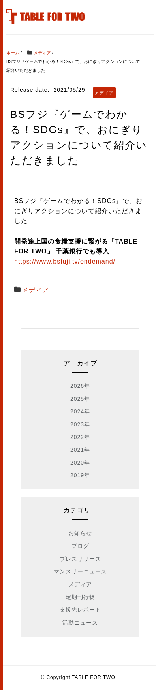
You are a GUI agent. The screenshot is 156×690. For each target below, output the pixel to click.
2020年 (80, 462)
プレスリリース (80, 559)
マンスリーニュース (80, 571)
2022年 (80, 437)
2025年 (80, 399)
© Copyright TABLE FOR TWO (78, 677)
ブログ (80, 546)
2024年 (80, 411)
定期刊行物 (80, 597)
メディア (35, 289)
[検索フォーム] (72, 335)
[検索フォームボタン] (132, 335)
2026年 (80, 386)
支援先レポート (80, 609)
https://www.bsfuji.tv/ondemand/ (64, 261)
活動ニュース (80, 622)
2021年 (80, 449)
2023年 (80, 424)
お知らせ (80, 533)
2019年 (80, 475)
